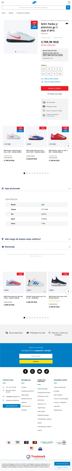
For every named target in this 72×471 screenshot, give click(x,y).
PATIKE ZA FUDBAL (23, 13)
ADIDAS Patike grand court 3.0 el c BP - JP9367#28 (36, 297)
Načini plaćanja (42, 389)
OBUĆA (11, 13)
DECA (4, 13)
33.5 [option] (43, 69)
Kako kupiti (41, 411)
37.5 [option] (49, 74)
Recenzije (9, 246)
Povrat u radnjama (60, 402)
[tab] (36, 188)
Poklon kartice (26, 406)
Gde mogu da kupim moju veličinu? (22, 239)
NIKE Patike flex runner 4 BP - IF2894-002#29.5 (58, 297)
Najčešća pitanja (43, 415)
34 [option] (49, 69)
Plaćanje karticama (44, 392)
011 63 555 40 (11, 387)
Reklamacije (58, 410)
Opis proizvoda (12, 188)
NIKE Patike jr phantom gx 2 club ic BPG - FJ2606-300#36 (12, 151)
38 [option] (54, 74)
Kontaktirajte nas (11, 406)
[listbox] (54, 72)
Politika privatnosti (27, 391)
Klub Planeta (58, 395)
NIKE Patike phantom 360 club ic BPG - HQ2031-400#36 (13, 297)
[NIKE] (67, 24)
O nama (23, 387)
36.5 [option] (43, 74)
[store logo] (34, 2)
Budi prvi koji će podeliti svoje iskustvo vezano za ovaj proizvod (54, 20)
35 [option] (54, 69)
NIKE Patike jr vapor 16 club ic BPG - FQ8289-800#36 (58, 151)
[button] (24, 173)
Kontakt (24, 410)
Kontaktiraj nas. (50, 116)
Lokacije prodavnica (12, 400)
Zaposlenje (25, 395)
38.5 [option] (60, 74)
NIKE (42, 205)
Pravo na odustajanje (61, 399)
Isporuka (57, 406)
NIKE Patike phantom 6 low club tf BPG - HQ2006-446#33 (35, 151)
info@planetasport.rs (13, 396)
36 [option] (60, 69)
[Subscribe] (36, 361)
